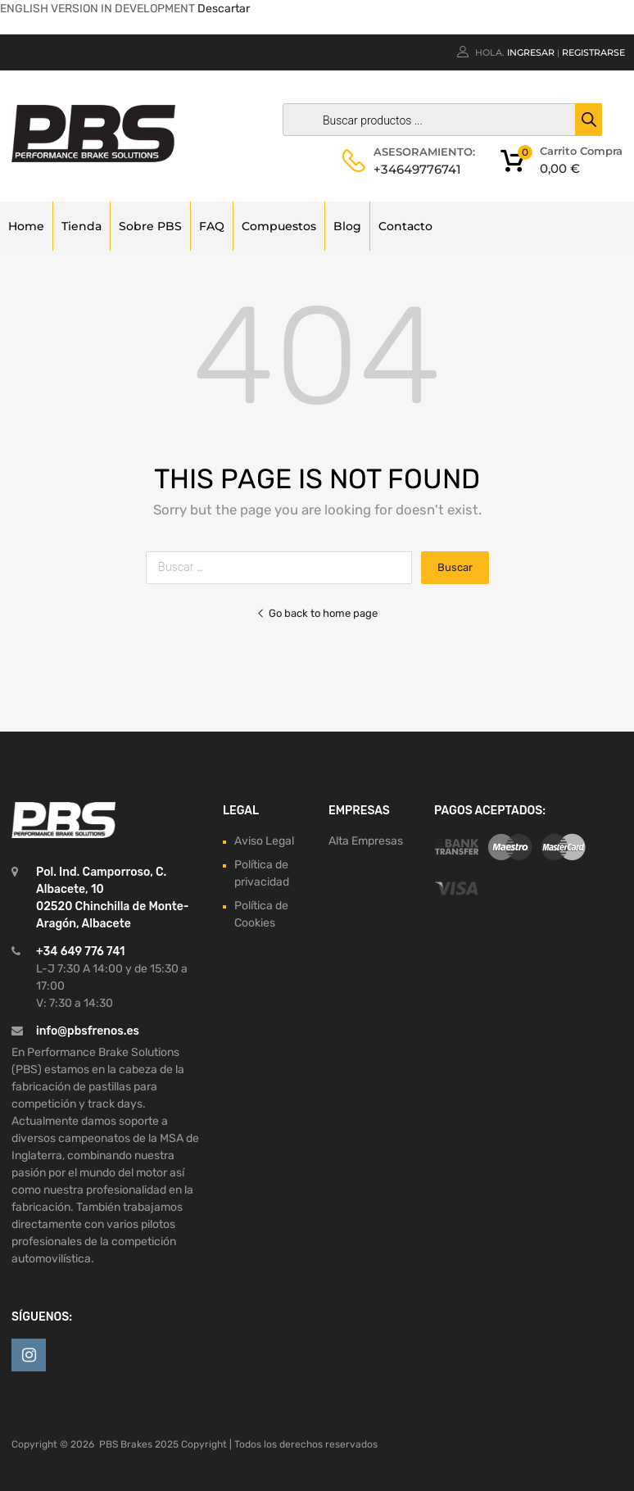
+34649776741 (414, 169)
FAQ (211, 226)
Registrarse (593, 52)
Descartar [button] (223, 9)
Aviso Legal (264, 841)
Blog (347, 226)
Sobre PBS (150, 226)
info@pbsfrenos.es (87, 1031)
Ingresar (531, 52)
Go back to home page (317, 613)
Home (26, 226)
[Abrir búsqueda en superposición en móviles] (438, 119)
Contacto (405, 226)
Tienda (81, 226)
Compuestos (279, 226)
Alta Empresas (365, 841)
